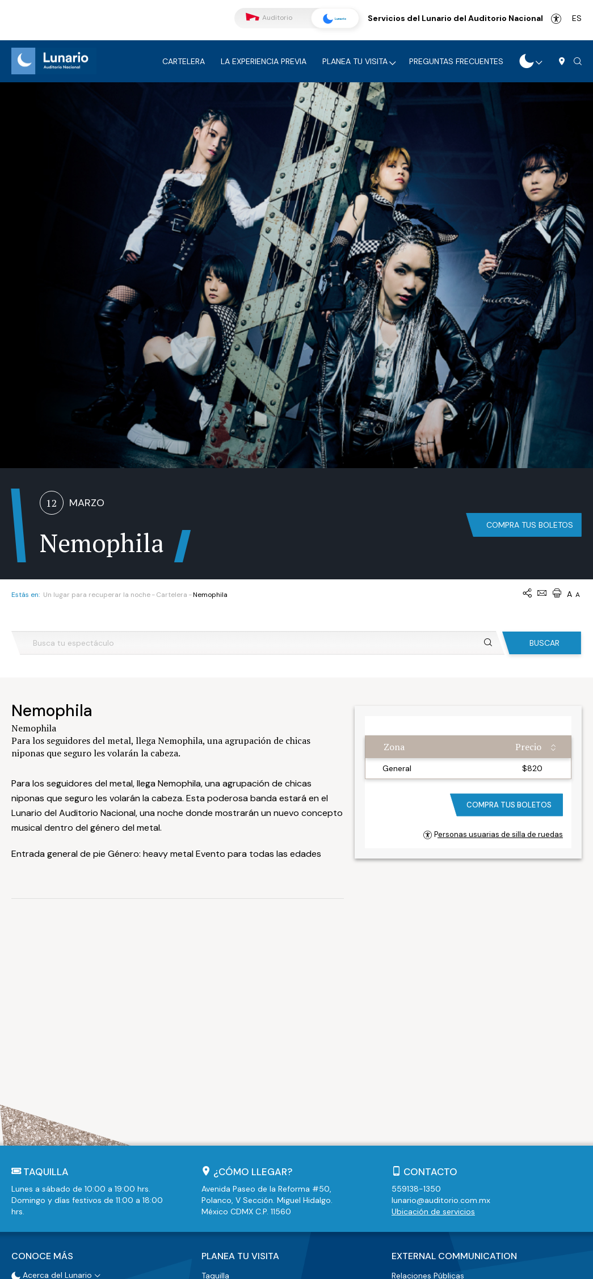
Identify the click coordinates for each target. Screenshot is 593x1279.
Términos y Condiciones (210, 1265)
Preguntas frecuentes (456, 61)
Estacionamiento (233, 1096)
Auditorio (269, 18)
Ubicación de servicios (433, 1020)
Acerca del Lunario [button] (51, 1081)
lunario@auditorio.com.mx (441, 1009)
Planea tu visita (355, 61)
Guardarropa (225, 1110)
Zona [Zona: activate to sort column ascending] (394, 555)
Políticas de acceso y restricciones (266, 1124)
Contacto (430, 980)
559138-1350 (416, 997)
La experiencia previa (263, 61)
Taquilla (215, 1081)
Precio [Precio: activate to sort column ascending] (528, 555)
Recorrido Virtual (48, 1095)
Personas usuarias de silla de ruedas (493, 643)
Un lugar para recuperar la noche (96, 403)
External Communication (454, 1063)
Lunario (331, 19)
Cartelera (183, 61)
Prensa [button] (404, 1096)
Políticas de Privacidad (301, 1265)
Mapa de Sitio (378, 1265)
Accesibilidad (556, 19)
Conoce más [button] (42, 1063)
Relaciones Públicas (428, 1081)
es (577, 18)
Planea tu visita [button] (240, 1063)
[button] (578, 62)
